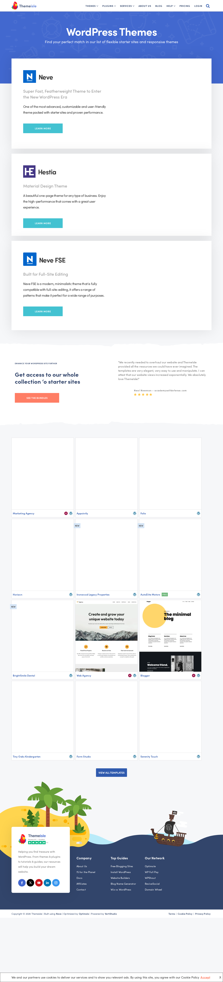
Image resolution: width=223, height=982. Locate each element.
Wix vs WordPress (121, 889)
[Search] (208, 6)
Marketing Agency (23, 513)
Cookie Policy (185, 913)
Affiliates (81, 883)
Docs (79, 878)
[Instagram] (56, 883)
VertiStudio (111, 913)
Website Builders (120, 878)
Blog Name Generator (123, 883)
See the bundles (37, 398)
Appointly (82, 513)
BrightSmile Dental (24, 675)
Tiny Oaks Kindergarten (26, 756)
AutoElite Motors (150, 594)
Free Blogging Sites (122, 866)
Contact (81, 889)
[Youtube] (39, 883)
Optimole (150, 866)
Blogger (145, 675)
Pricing (185, 6)
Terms (171, 913)
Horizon (17, 594)
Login (198, 6)
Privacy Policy (202, 913)
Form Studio (84, 756)
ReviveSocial (152, 883)
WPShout (150, 878)
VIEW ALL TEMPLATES (111, 772)
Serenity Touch (149, 756)
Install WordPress (121, 872)
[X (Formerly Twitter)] (30, 883)
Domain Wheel (153, 889)
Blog (158, 6)
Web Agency (84, 675)
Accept (205, 977)
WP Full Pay (151, 872)
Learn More (43, 128)
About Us (144, 6)
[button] (97, 6)
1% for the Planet (86, 872)
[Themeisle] (24, 6)
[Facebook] (22, 883)
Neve (59, 913)
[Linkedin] (47, 883)
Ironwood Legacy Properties (93, 594)
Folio (143, 513)
